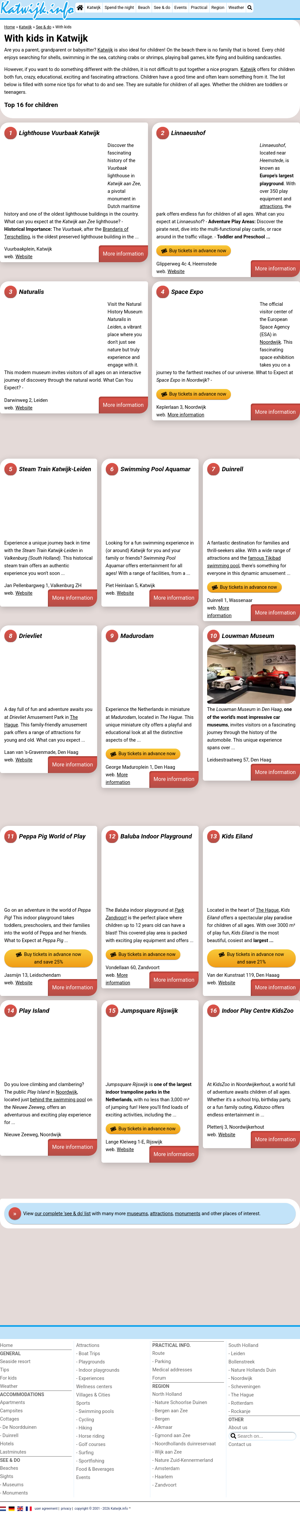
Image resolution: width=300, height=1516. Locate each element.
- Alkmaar (162, 1427)
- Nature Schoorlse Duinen (179, 1402)
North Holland (167, 1394)
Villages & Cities (93, 1395)
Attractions (87, 1345)
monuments (187, 1213)
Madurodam (130, 636)
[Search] (249, 8)
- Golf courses (91, 1444)
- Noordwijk (240, 1378)
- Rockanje (239, 1411)
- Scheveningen (245, 1387)
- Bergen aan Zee (170, 1411)
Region (217, 7)
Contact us (240, 1444)
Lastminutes (13, 1452)
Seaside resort (15, 1361)
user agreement (46, 1508)
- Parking (161, 1361)
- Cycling (85, 1420)
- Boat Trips (88, 1354)
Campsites (11, 1411)
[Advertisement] (150, 439)
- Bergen (161, 1419)
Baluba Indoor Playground (149, 836)
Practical (199, 7)
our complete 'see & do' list (63, 1213)
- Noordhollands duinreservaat (184, 1444)
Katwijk (93, 7)
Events (180, 7)
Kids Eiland (230, 836)
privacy (66, 1508)
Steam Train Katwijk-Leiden (47, 469)
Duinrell (225, 469)
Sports (83, 1403)
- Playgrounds (90, 1362)
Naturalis (24, 292)
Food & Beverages (95, 1469)
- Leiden (237, 1354)
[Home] (80, 8)
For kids (8, 1378)
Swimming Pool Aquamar (148, 469)
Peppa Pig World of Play (45, 836)
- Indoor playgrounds (98, 1370)
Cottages (9, 1419)
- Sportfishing (90, 1461)
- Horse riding (90, 1436)
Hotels (7, 1444)
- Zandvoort (164, 1485)
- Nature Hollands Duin (252, 1370)
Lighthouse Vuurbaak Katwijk (52, 133)
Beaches (9, 1468)
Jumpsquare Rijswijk (142, 1011)
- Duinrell (9, 1435)
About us (238, 1427)
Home (6, 1345)
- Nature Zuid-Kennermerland (182, 1460)
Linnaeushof (180, 133)
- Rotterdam (241, 1403)
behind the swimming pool (58, 1100)
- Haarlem (162, 1477)
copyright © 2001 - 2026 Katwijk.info (101, 1508)
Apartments (12, 1402)
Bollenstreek (242, 1362)
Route (158, 1353)
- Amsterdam (166, 1468)
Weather (236, 7)
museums (137, 1213)
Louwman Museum (241, 636)
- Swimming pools (95, 1411)
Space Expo (179, 292)
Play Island (26, 1011)
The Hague (267, 910)
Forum (159, 1378)
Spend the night (119, 7)
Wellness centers (94, 1387)
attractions (271, 206)
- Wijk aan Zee (167, 1452)
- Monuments (14, 1493)
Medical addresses (172, 1370)
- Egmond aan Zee (171, 1435)
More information (123, 254)
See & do (162, 7)
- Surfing (85, 1453)
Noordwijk (270, 342)
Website (24, 257)
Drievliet (23, 636)
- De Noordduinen (18, 1427)
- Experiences (90, 1378)
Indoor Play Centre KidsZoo (250, 1011)
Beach (144, 7)
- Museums (11, 1485)
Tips (4, 1370)
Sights (6, 1476)
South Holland (243, 1345)
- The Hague (241, 1395)
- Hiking (84, 1428)
